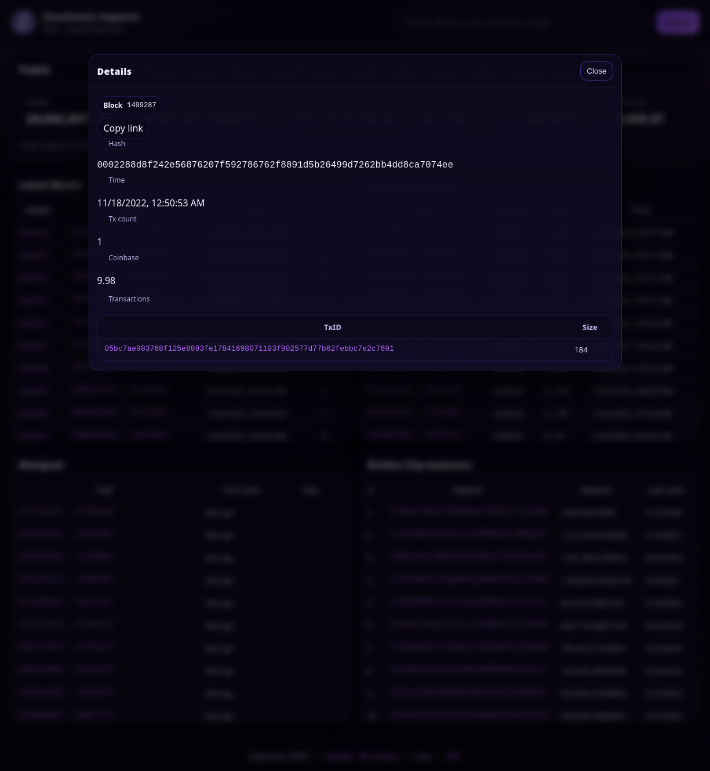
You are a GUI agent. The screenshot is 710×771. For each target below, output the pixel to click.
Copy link (123, 128)
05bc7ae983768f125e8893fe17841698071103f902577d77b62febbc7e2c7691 (249, 352)
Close (596, 71)
